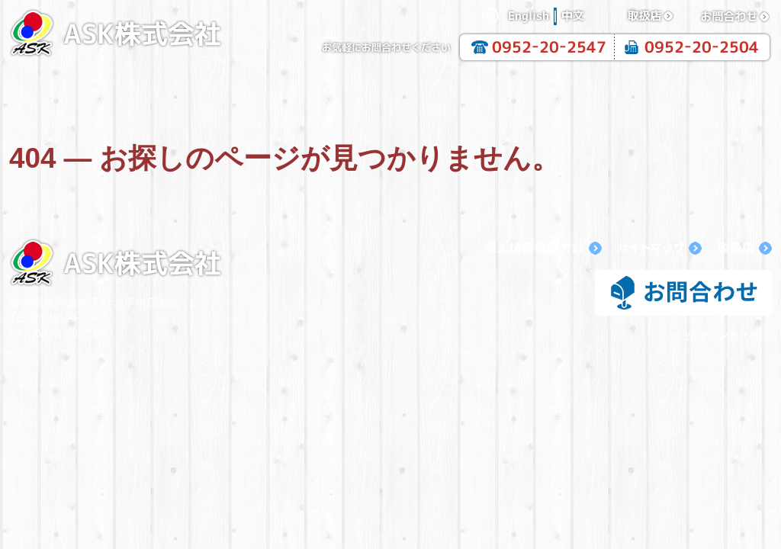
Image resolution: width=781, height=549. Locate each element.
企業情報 (238, 88)
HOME (85, 88)
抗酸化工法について (390, 88)
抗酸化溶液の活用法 (695, 88)
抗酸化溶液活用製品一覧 (543, 88)
